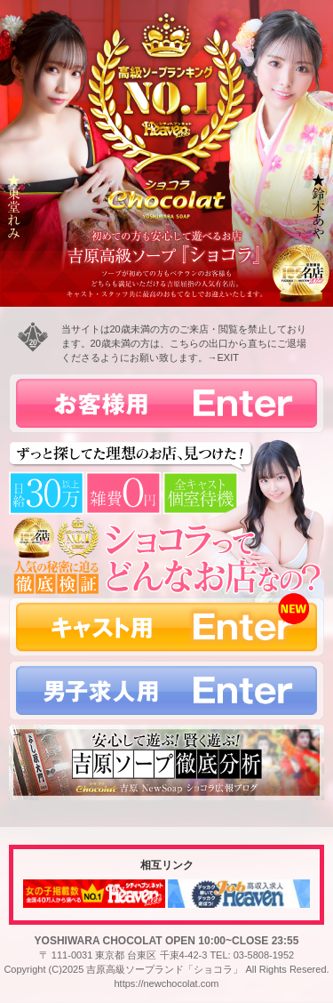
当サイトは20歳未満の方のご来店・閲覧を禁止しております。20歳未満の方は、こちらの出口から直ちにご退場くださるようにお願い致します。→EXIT (183, 343)
